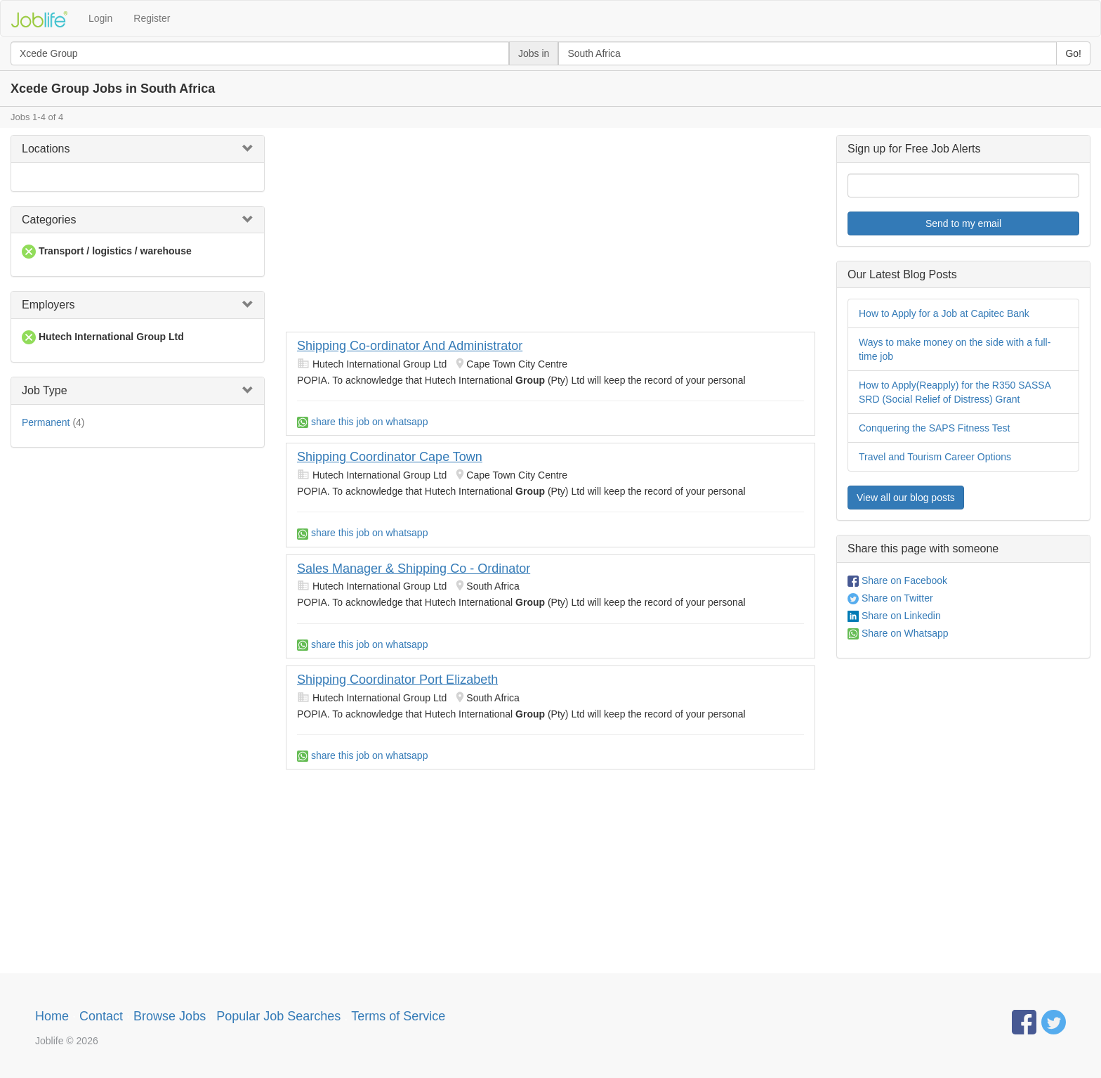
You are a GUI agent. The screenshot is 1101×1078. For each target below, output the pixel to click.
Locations (46, 149)
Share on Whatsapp (898, 633)
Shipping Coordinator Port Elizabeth (397, 680)
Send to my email (963, 223)
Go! (1073, 53)
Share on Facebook (897, 580)
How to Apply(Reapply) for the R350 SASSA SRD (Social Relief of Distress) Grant (955, 392)
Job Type (44, 390)
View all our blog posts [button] (906, 497)
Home (52, 1016)
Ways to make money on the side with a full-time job (954, 349)
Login (100, 18)
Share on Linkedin (894, 615)
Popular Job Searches (278, 1016)
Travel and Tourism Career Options (935, 456)
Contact (101, 1016)
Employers (48, 305)
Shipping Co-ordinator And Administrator (409, 346)
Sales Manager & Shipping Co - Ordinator (413, 568)
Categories (49, 220)
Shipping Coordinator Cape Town (389, 457)
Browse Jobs (169, 1016)
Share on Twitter (890, 598)
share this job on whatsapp (362, 421)
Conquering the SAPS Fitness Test (934, 428)
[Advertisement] (550, 233)
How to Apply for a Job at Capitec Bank (944, 313)
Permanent (46, 422)
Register (151, 18)
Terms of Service (398, 1016)
